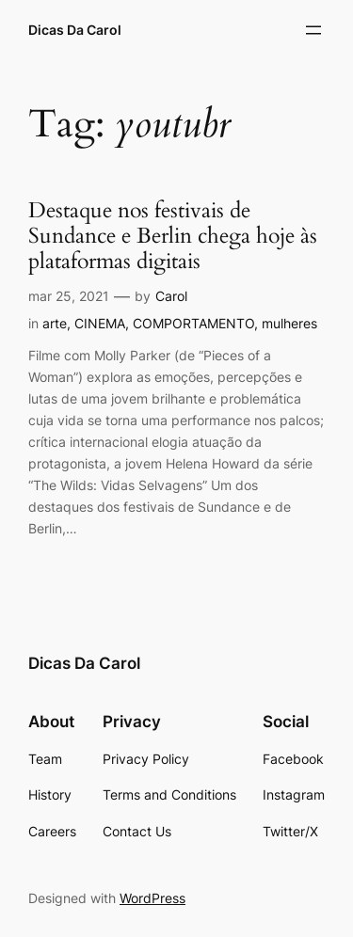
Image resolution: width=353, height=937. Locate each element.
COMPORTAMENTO (193, 323)
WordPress (152, 898)
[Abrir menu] (313, 30)
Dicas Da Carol (74, 30)
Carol (171, 296)
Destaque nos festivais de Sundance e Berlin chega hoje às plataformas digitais (172, 237)
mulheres (289, 323)
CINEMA (99, 323)
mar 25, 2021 (68, 296)
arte (54, 323)
